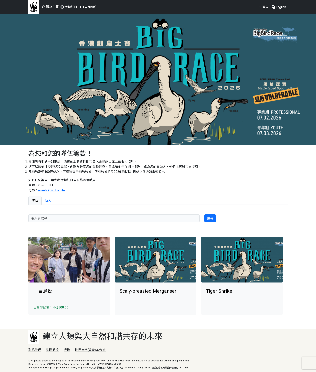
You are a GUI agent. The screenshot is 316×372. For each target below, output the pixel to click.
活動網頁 (68, 7)
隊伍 (35, 200)
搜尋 (210, 218)
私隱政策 (52, 350)
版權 (67, 350)
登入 (263, 7)
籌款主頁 (50, 7)
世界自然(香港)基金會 (90, 350)
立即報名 (88, 7)
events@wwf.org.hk (51, 190)
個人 (48, 200)
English (279, 7)
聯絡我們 (34, 350)
